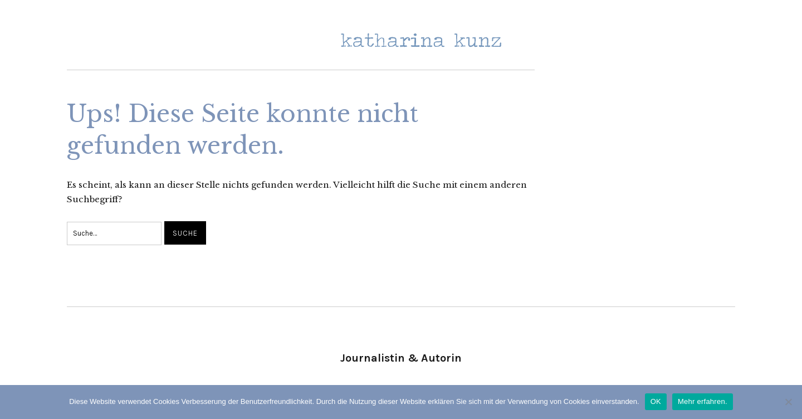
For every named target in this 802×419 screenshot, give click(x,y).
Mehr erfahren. (702, 401)
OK (656, 401)
